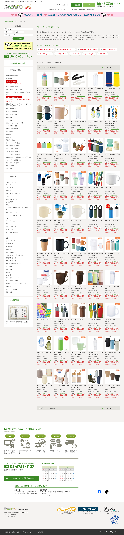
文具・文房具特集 (11, 108)
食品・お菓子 (9, 269)
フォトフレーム (10, 221)
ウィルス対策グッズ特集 (13, 151)
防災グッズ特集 (10, 140)
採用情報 (82, 9)
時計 (7, 218)
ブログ (58, 5)
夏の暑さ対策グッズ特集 (13, 145)
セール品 (8, 275)
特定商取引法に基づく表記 (11, 532)
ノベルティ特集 (10, 131)
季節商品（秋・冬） (11, 261)
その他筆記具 (9, 202)
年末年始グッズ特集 (11, 114)
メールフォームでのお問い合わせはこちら (23, 478)
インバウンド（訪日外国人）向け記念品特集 (18, 157)
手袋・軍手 (9, 292)
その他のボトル (61, 54)
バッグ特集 (9, 120)
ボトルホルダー (89, 54)
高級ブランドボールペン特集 (14, 89)
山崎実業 (8, 286)
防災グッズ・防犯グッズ (13, 232)
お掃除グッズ (9, 243)
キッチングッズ (10, 241)
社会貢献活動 (14, 300)
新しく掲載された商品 (17, 63)
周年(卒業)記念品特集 (12, 75)
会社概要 (40, 532)
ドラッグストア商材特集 (13, 154)
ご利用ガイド (52, 9)
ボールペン (9, 185)
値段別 (8, 272)
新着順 (57, 62)
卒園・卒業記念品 (11, 252)
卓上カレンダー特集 (11, 111)
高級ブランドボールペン (13, 193)
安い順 (41, 62)
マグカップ (75, 54)
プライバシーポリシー (28, 532)
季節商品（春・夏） (11, 258)
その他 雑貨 (9, 246)
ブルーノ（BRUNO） (12, 289)
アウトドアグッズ (11, 226)
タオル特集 (9, 117)
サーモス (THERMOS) (109, 49)
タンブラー (103, 54)
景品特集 (8, 137)
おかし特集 (9, 168)
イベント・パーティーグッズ (14, 263)
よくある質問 (73, 9)
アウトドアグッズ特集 (12, 148)
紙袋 (7, 238)
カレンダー (9, 266)
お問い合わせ (91, 9)
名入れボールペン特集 (12, 86)
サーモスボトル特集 (11, 126)
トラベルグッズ (10, 229)
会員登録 (77, 5)
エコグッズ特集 (10, 165)
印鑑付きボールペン (11, 199)
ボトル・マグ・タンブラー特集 (14, 123)
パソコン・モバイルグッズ (13, 215)
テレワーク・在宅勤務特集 (13, 160)
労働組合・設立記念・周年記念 (14, 255)
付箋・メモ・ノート (11, 212)
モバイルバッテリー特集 (13, 143)
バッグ (8, 235)
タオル (8, 223)
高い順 (49, 62)
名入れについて (62, 9)
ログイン (90, 5)
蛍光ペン (8, 190)
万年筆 (8, 196)
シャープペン (9, 187)
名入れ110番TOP (9, 21)
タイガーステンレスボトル (66, 49)
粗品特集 (8, 134)
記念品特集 (9, 78)
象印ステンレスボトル (46, 49)
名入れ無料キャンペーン (13, 278)
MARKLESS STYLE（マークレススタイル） (18, 283)
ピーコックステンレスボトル (88, 49)
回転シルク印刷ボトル (12, 128)
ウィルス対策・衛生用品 (13, 280)
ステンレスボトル (11, 182)
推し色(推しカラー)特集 (12, 163)
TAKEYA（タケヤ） (45, 54)
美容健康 (8, 249)
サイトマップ (65, 5)
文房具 (8, 205)
